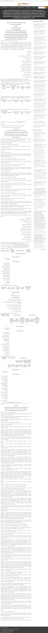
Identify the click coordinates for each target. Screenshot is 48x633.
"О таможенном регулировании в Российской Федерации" (40, 58)
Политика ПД (11, 631)
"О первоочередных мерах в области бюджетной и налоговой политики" (40, 111)
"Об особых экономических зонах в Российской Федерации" (40, 95)
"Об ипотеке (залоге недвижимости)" (40, 81)
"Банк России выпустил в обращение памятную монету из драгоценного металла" (40, 141)
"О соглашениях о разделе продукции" (40, 77)
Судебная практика (12, 7)
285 (25, 39)
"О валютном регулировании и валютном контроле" (40, 63)
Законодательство (20, 7)
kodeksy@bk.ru (11, 630)
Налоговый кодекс (4, 7)
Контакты (45, 0)
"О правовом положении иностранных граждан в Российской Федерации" (40, 68)
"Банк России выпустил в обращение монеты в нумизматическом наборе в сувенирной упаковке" (40, 135)
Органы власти (28, 7)
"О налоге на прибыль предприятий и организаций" (40, 122)
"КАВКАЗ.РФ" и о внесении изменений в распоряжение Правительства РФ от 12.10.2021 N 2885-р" (40, 193)
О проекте (34, 7)
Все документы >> (44, 249)
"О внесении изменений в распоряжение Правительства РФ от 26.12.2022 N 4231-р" (40, 184)
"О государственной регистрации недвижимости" (40, 48)
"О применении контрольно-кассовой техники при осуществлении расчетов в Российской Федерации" (40, 26)
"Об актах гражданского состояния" (40, 53)
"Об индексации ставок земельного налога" (40, 126)
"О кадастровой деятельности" (40, 73)
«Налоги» (16, 629)
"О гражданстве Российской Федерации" (40, 100)
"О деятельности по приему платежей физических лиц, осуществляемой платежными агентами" (40, 32)
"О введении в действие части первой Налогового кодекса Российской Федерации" (40, 117)
